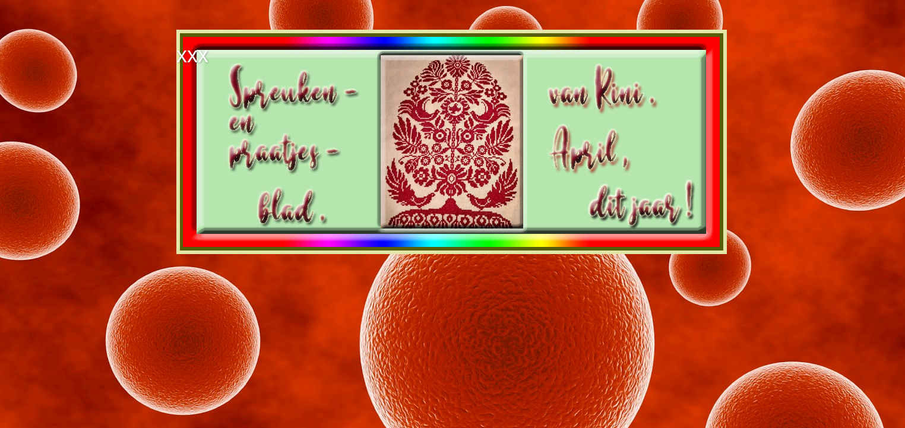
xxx (192, 55)
